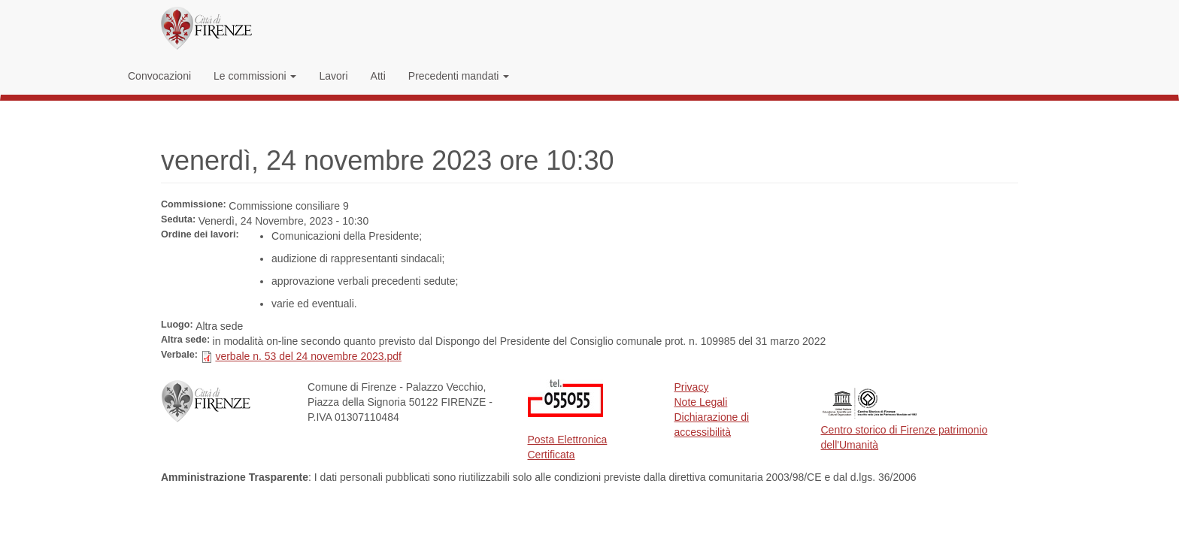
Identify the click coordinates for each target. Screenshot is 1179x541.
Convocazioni (159, 76)
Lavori (333, 76)
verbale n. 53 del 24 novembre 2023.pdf (308, 356)
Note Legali (701, 402)
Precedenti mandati (459, 76)
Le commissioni (255, 76)
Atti (378, 76)
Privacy (691, 387)
